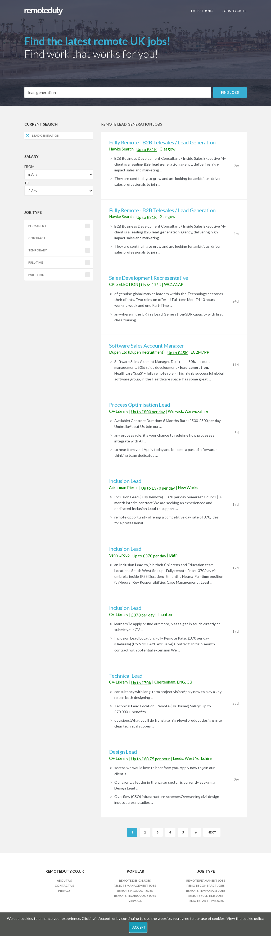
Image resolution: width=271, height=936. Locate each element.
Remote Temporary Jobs (205, 890)
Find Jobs (230, 92)
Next (211, 832)
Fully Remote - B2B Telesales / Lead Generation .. (164, 142)
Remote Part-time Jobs (206, 900)
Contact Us (64, 885)
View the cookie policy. (245, 918)
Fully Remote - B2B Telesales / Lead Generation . (163, 210)
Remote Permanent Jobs (205, 880)
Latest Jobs (202, 11)
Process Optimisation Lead (139, 404)
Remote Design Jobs (135, 880)
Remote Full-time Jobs (205, 895)
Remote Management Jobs (135, 885)
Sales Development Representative (148, 277)
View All (135, 900)
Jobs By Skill (234, 11)
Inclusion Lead (125, 481)
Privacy (64, 890)
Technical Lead (126, 675)
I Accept (138, 927)
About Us (64, 880)
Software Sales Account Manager (146, 345)
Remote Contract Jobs (206, 885)
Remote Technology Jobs (135, 895)
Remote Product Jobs (135, 890)
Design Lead (123, 751)
